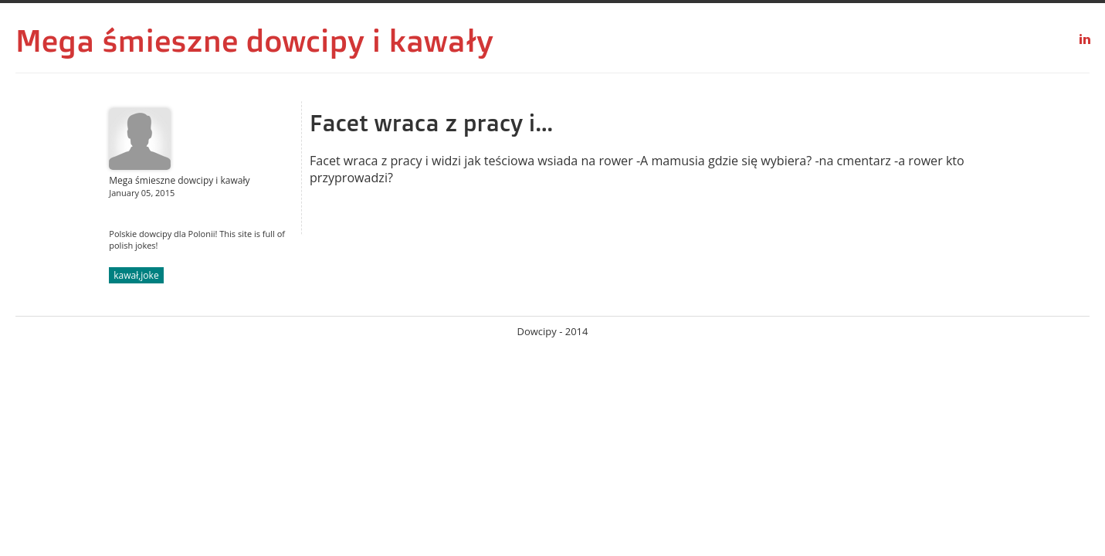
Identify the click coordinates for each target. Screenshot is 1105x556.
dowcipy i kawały (369, 40)
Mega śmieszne (126, 40)
